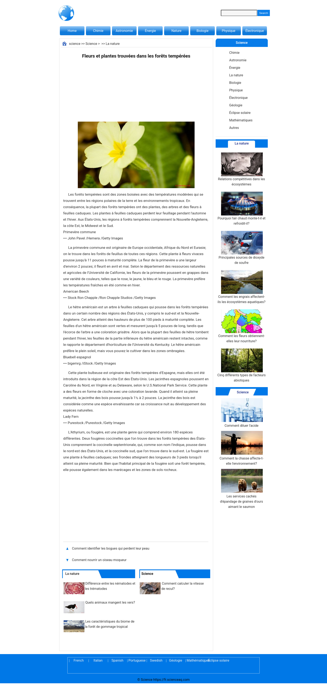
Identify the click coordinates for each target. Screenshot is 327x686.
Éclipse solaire (239, 113)
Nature (176, 31)
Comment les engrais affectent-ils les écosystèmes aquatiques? (241, 287)
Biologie (202, 31)
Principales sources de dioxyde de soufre (241, 248)
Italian (98, 660)
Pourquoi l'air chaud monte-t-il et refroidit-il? (241, 208)
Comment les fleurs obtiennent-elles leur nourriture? (241, 326)
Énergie (150, 31)
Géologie (235, 105)
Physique (228, 31)
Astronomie (124, 31)
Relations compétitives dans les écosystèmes (241, 169)
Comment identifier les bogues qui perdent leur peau (110, 548)
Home (72, 31)
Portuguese (136, 660)
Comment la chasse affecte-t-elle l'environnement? (241, 448)
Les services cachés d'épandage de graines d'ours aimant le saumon (241, 489)
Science (91, 44)
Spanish (117, 660)
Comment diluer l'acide (241, 413)
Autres (234, 128)
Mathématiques (241, 120)
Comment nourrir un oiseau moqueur (99, 560)
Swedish (156, 660)
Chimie (98, 31)
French (79, 660)
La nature (113, 44)
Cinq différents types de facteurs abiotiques (241, 365)
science (74, 44)
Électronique (254, 31)
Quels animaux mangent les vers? (110, 602)
